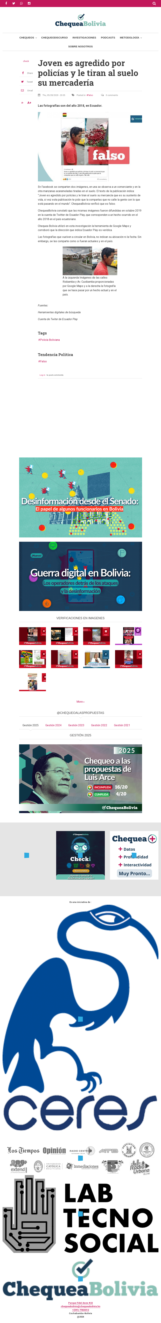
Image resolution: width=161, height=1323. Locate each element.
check (26, 61)
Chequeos (26, 37)
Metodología (129, 37)
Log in (42, 375)
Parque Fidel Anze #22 (80, 1303)
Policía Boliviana (50, 339)
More (79, 701)
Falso (90, 95)
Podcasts (108, 37)
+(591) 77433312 (80, 1310)
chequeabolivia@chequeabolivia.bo (80, 1306)
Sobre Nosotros (80, 46)
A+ (29, 102)
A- (22, 103)
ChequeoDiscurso (54, 37)
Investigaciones (84, 37)
